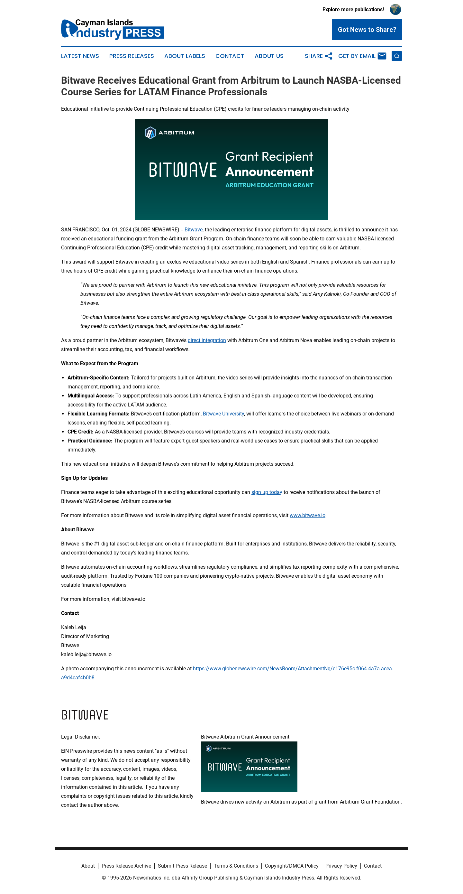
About (88, 866)
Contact (229, 56)
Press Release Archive (126, 866)
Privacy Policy (341, 866)
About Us (269, 56)
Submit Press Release (182, 866)
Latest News (80, 56)
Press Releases (131, 56)
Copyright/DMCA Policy (292, 866)
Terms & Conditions (236, 866)
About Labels (184, 56)
